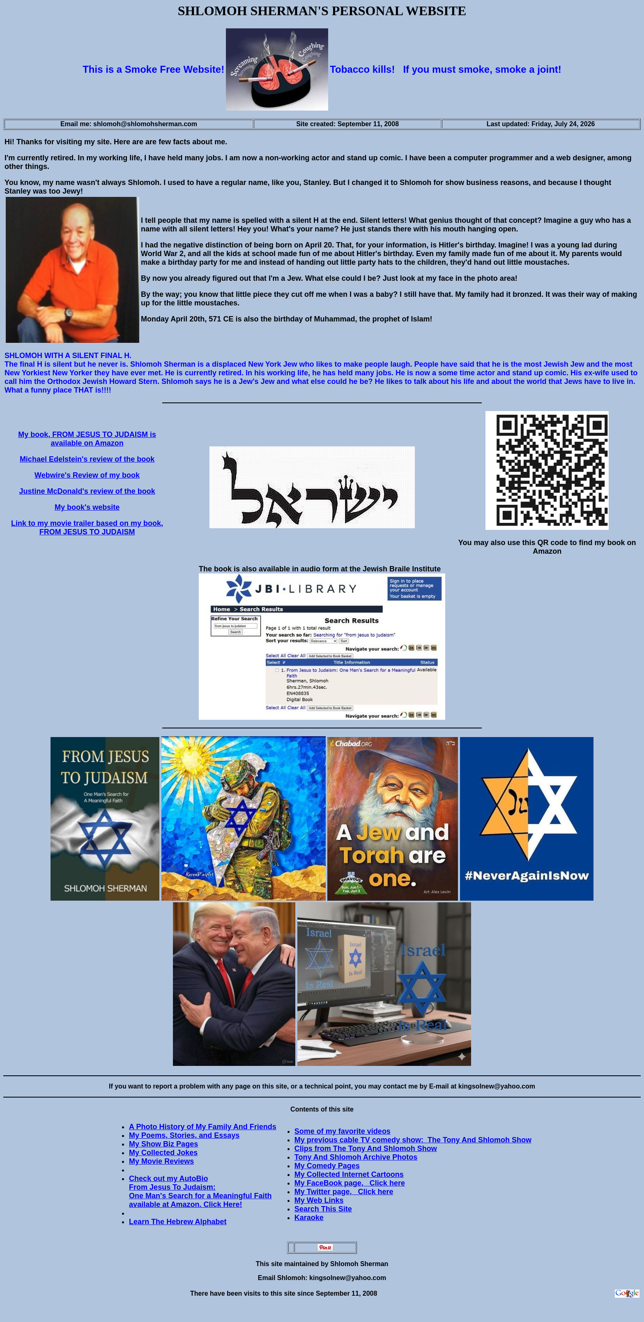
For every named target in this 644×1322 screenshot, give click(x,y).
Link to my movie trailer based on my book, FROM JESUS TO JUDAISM (87, 527)
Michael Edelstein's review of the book (87, 459)
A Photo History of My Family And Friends (202, 1127)
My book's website (87, 507)
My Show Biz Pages (163, 1144)
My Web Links (319, 1200)
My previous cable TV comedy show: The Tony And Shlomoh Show (412, 1140)
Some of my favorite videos (342, 1131)
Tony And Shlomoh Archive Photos (355, 1157)
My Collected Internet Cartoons (349, 1174)
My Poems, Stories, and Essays (184, 1135)
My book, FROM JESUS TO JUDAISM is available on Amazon (87, 438)
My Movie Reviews (161, 1161)
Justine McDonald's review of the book (87, 491)
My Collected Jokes (163, 1153)
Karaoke (309, 1217)
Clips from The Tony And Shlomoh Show (365, 1148)
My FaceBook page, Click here (349, 1183)
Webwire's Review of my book (87, 475)
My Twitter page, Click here (343, 1192)
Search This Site (323, 1209)
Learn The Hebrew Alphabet (177, 1222)
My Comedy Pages (327, 1166)
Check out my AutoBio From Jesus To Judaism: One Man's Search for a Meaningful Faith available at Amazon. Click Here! (200, 1191)
